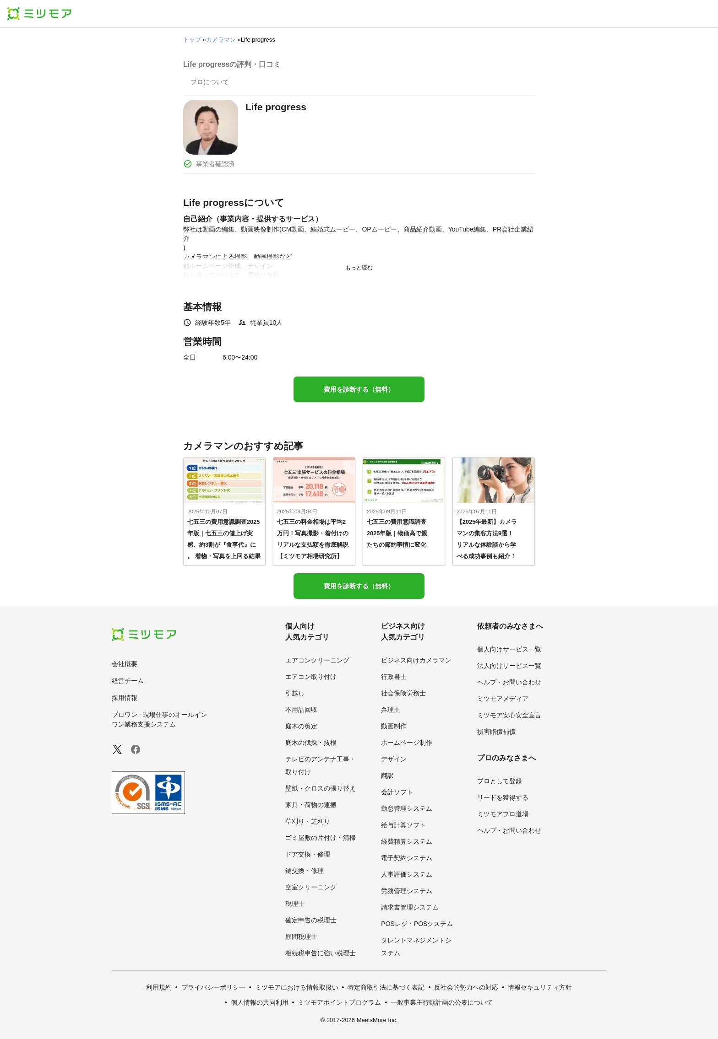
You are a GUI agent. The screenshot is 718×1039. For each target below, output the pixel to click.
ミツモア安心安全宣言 (509, 715)
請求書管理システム (410, 907)
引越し (295, 693)
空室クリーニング (311, 887)
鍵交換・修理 (304, 870)
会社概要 (124, 664)
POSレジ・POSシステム (417, 923)
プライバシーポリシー (213, 987)
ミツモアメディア (502, 698)
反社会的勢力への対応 (466, 987)
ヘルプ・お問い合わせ (509, 682)
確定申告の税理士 (311, 920)
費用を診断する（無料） (359, 389)
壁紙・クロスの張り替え (320, 788)
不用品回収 (301, 709)
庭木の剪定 (301, 726)
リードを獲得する (502, 797)
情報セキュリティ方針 (540, 987)
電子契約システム (406, 857)
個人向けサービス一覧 (509, 649)
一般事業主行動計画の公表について (442, 1002)
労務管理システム (406, 890)
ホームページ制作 (406, 742)
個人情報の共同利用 (259, 1002)
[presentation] (209, 83)
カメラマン (221, 39)
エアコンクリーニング (317, 660)
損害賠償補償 (496, 731)
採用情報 (124, 697)
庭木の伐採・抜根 (311, 742)
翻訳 (387, 775)
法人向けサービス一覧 (509, 665)
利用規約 (159, 987)
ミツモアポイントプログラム (339, 1002)
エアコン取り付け (311, 676)
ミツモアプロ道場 (502, 814)
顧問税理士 (301, 936)
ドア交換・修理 (307, 854)
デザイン (394, 759)
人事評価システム (406, 874)
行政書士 (394, 676)
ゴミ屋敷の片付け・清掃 (320, 837)
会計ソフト (397, 792)
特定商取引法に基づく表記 (386, 987)
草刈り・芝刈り (307, 821)
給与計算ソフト (403, 825)
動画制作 (394, 726)
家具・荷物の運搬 (311, 804)
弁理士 (390, 709)
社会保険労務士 (403, 693)
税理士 (295, 903)
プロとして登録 (499, 781)
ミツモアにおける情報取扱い (296, 987)
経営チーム (128, 680)
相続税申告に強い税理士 (320, 953)
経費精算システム (406, 841)
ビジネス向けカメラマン (416, 660)
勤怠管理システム (406, 808)
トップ (192, 39)
